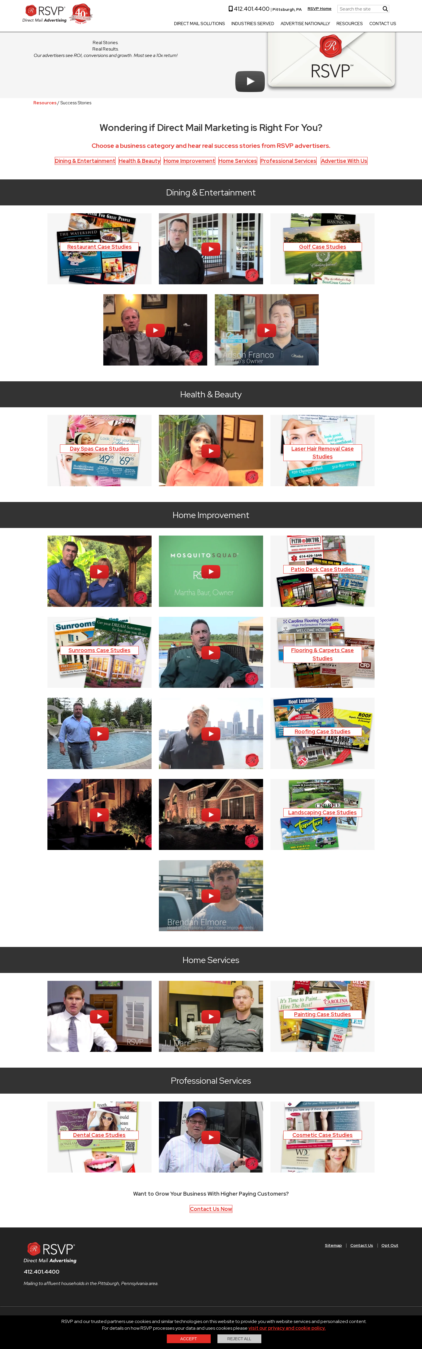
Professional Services (288, 160)
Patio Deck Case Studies (322, 569)
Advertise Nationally (298, 24)
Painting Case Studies (322, 1014)
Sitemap (333, 1245)
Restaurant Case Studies (99, 246)
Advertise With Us (344, 160)
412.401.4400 (242, 9)
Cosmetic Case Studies (322, 1135)
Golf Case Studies (322, 246)
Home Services (238, 160)
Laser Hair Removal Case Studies (322, 452)
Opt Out (389, 1245)
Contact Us (375, 24)
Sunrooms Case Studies (99, 650)
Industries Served (245, 24)
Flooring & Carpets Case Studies (322, 654)
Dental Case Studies (99, 1135)
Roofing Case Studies (323, 731)
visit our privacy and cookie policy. (287, 1328)
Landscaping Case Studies (322, 812)
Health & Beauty (139, 160)
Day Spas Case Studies (99, 448)
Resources (343, 24)
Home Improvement (189, 160)
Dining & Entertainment (85, 160)
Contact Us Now (211, 1209)
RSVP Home (313, 8)
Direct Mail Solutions (192, 24)
